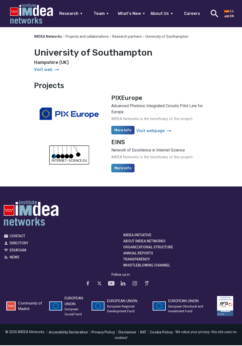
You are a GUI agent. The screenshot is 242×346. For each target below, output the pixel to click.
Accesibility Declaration (68, 333)
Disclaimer (127, 333)
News (14, 258)
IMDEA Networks (31, 215)
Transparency (136, 260)
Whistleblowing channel (146, 266)
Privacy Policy (103, 333)
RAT (143, 333)
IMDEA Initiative (137, 236)
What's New (131, 13)
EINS (118, 142)
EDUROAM (18, 251)
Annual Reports (138, 254)
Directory (19, 244)
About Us (161, 13)
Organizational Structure (148, 248)
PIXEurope (126, 98)
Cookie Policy (161, 333)
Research (71, 13)
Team (101, 13)
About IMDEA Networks (144, 242)
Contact (17, 237)
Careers (192, 13)
